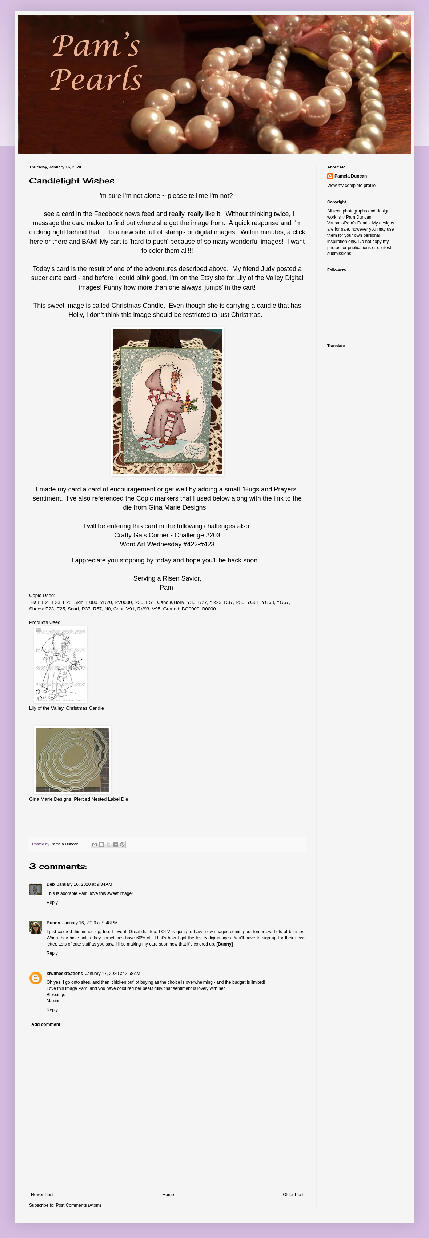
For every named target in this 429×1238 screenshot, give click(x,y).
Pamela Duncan (350, 176)
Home (168, 1194)
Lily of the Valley (259, 278)
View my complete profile (351, 185)
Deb (51, 884)
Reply (52, 902)
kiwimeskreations (65, 973)
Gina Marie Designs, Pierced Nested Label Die (78, 799)
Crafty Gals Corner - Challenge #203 (167, 535)
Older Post (293, 1194)
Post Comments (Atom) (78, 1205)
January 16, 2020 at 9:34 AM (84, 884)
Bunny (53, 922)
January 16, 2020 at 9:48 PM (89, 922)
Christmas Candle (137, 305)
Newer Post (42, 1194)
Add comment (45, 1024)
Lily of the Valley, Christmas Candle (66, 708)
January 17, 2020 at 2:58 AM (112, 973)
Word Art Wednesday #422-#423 (167, 544)
